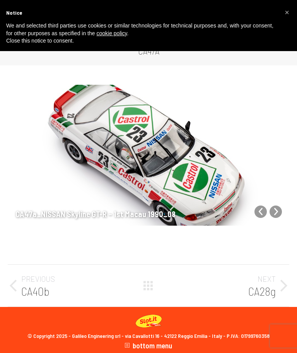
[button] (287, 12)
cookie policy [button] (111, 33)
